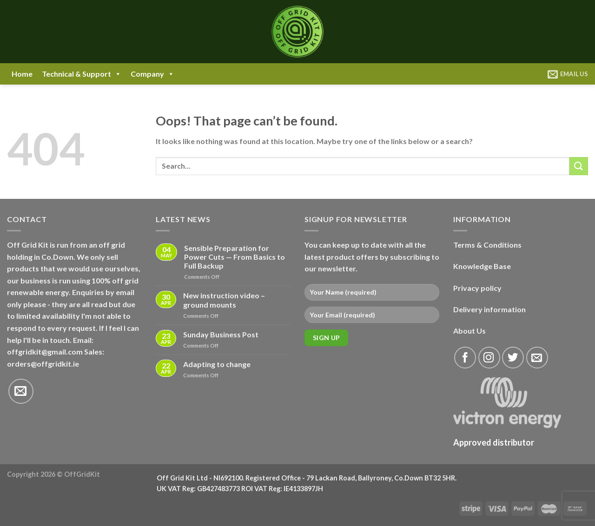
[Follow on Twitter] (513, 357)
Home (22, 73)
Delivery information (489, 309)
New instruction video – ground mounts (224, 300)
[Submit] (578, 166)
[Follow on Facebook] (465, 357)
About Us (469, 330)
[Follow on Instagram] (489, 357)
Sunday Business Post (220, 334)
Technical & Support (81, 74)
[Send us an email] (20, 391)
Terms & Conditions (487, 244)
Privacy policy (477, 287)
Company (152, 74)
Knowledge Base (482, 266)
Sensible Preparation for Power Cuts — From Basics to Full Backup (234, 256)
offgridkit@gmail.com (45, 351)
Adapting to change (217, 364)
